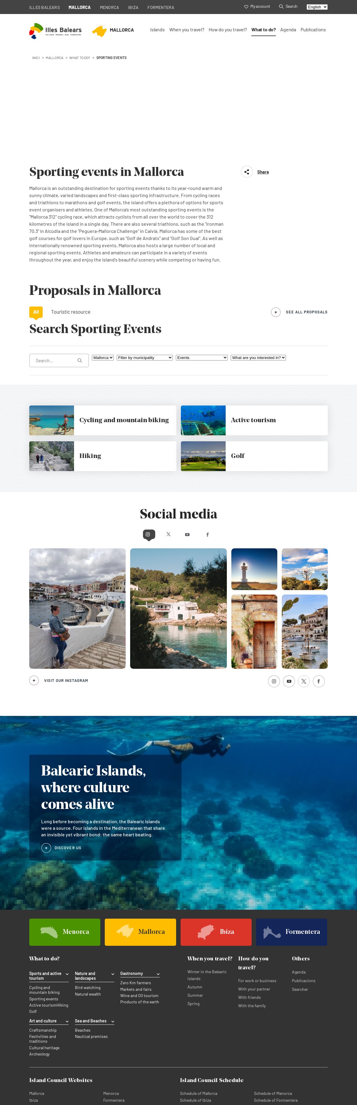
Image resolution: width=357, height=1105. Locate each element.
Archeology (39, 945)
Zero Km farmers (135, 875)
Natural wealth (88, 886)
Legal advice (104, 1077)
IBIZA (133, 7)
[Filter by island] (103, 250)
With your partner (254, 881)
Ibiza (33, 991)
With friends (249, 889)
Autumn (194, 879)
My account (257, 6)
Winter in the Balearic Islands (207, 868)
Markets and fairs (136, 881)
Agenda (288, 29)
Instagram (126, 426)
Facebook (231, 426)
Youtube (190, 426)
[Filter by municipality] (145, 250)
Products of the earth (139, 894)
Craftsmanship (43, 922)
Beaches (82, 922)
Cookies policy (73, 1077)
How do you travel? (228, 29)
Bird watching (87, 880)
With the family (252, 898)
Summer (195, 887)
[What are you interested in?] (258, 250)
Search (288, 6)
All (36, 204)
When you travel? (186, 29)
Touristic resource (70, 204)
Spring (193, 896)
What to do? (263, 29)
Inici (36, 57)
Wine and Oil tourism (139, 888)
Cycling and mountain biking (44, 882)
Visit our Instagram (66, 572)
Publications (313, 29)
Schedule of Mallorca (198, 984)
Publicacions (304, 873)
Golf (33, 903)
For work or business (257, 873)
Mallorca (36, 984)
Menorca (111, 984)
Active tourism (42, 897)
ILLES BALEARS (44, 7)
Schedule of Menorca (273, 984)
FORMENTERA (160, 7)
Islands (157, 29)
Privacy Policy (41, 1077)
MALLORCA (80, 7)
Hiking (62, 897)
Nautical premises (91, 928)
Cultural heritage (44, 939)
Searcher (300, 881)
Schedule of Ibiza (195, 991)
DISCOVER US (68, 740)
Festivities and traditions (42, 931)
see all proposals (307, 204)
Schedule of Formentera (276, 991)
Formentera (113, 991)
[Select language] (317, 7)
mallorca (54, 57)
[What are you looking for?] (59, 253)
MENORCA (109, 7)
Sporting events (43, 891)
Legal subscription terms (144, 1077)
